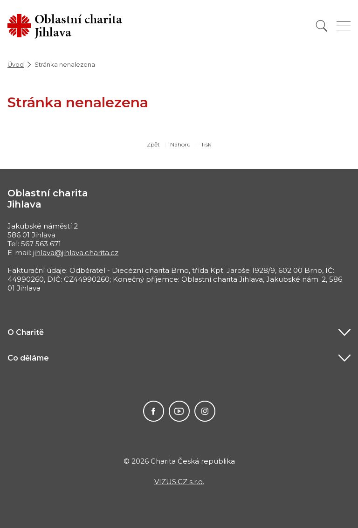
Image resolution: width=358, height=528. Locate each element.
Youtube (179, 411)
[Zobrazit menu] (344, 26)
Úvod (15, 64)
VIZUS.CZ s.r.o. (179, 481)
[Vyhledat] (321, 25)
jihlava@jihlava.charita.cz (75, 252)
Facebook (153, 411)
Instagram (204, 411)
